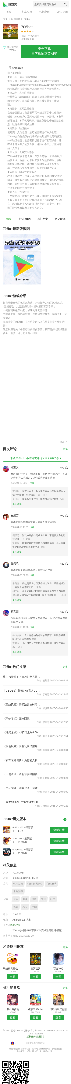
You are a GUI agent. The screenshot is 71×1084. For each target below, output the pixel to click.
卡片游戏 (18, 891)
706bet (9, 4)
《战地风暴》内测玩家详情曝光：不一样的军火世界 (22, 746)
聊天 (25, 907)
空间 (34, 907)
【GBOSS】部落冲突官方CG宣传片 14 (22, 690)
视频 (15, 907)
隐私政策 (15, 925)
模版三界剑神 (35, 1009)
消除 (34, 899)
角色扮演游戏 (34, 883)
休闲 (15, 899)
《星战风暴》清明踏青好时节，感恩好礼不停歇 (22, 704)
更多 (65, 449)
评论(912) (25, 218)
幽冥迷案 (36, 968)
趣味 (25, 899)
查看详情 (59, 829)
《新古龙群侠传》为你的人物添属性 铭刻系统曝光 (22, 760)
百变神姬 (58, 968)
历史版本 (60, 218)
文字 (43, 899)
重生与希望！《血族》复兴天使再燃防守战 (22, 676)
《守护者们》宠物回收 (16, 718)
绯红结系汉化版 (58, 1009)
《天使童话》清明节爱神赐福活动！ (22, 774)
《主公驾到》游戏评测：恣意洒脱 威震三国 (22, 788)
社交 (52, 899)
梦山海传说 (13, 1009)
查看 (13, 976)
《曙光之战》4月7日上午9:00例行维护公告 (22, 732)
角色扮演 (51, 883)
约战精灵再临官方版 (13, 968)
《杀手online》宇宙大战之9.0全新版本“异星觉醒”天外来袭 (22, 802)
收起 (64, 442)
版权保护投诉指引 (36, 1036)
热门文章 (42, 218)
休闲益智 (18, 883)
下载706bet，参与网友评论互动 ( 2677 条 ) (35, 458)
